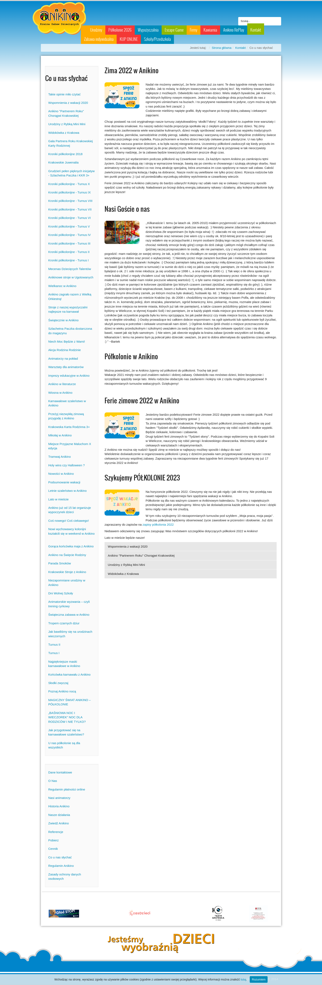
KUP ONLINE (129, 39)
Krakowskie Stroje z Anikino (67, 572)
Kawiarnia (210, 30)
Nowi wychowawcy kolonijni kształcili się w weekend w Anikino (71, 533)
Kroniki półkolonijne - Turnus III (69, 243)
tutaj (243, 979)
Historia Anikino (58, 806)
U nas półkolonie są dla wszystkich (64, 745)
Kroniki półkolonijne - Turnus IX (69, 192)
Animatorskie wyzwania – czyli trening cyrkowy (69, 604)
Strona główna (221, 47)
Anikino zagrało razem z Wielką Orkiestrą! (69, 296)
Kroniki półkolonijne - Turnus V (69, 226)
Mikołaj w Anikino (60, 435)
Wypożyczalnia (148, 30)
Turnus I (53, 653)
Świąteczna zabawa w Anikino (68, 614)
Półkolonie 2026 (120, 30)
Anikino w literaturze (62, 384)
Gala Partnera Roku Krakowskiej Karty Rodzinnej (70, 143)
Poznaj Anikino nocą (62, 691)
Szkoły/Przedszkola (157, 39)
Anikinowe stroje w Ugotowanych (70, 277)
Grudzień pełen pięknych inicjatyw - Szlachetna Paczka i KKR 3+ (71, 173)
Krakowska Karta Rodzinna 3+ (69, 427)
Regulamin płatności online (66, 789)
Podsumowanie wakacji (64, 482)
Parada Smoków (59, 563)
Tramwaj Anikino (59, 456)
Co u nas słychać (60, 857)
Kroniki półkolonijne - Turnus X (69, 184)
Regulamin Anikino (61, 865)
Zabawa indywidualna (99, 39)
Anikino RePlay (233, 30)
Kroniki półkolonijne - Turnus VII (70, 209)
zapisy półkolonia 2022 (158, 524)
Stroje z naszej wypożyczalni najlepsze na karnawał (67, 309)
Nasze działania (59, 815)
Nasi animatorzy (59, 798)
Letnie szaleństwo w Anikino (67, 490)
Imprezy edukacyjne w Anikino (69, 375)
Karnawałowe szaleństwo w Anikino (67, 403)
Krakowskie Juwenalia (63, 162)
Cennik (53, 848)
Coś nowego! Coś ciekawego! (68, 520)
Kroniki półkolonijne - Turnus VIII (70, 200)
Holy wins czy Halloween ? (66, 465)
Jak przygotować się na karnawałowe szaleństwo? (66, 732)
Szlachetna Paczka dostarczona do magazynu (70, 331)
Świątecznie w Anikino (63, 320)
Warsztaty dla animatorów (66, 367)
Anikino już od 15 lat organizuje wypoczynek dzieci (69, 510)
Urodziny (96, 30)
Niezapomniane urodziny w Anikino (66, 582)
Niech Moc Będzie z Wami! (66, 341)
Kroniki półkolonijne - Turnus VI (69, 218)
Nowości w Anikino (61, 473)
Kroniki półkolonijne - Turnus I (68, 260)
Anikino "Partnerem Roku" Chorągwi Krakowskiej (66, 113)
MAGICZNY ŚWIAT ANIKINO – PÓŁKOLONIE (69, 702)
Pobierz (53, 840)
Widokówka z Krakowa (63, 132)
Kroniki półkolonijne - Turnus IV (69, 235)
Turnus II (54, 644)
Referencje (55, 832)
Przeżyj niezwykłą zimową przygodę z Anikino (66, 416)
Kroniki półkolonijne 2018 (65, 154)
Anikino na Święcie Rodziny (67, 555)
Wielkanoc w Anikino (62, 286)
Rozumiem (259, 979)
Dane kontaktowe (60, 772)
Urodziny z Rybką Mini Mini (66, 124)
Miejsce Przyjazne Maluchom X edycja (69, 446)
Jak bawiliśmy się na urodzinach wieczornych (70, 634)
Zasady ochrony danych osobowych (64, 876)
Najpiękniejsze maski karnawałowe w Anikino (64, 664)
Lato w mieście (58, 499)
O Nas (52, 781)
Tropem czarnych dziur (63, 623)
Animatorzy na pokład (63, 358)
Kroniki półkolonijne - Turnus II (69, 252)
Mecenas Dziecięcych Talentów (69, 269)
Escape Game (174, 30)
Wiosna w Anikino (60, 392)
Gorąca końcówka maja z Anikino (71, 546)
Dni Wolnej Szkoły (60, 593)
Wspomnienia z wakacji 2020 (68, 102)
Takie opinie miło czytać (64, 94)
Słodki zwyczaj (58, 683)
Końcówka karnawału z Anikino (69, 674)
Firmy (193, 30)
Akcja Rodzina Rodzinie (64, 350)
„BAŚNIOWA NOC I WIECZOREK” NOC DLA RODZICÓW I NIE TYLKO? (67, 717)
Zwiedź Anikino (58, 823)
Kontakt (255, 30)
